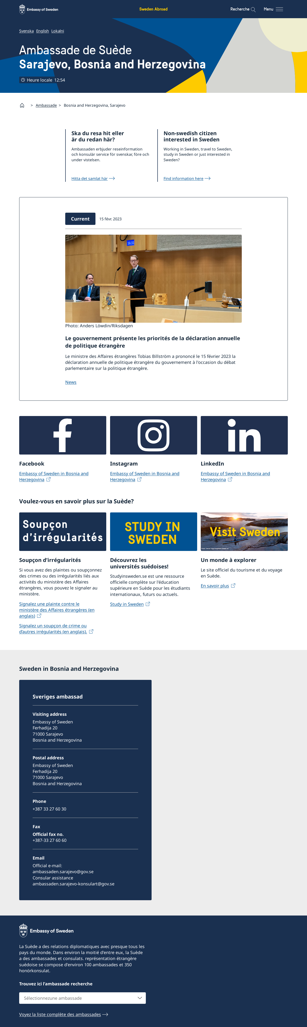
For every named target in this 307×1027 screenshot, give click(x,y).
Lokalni (57, 30)
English (42, 30)
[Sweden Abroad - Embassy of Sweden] (43, 9)
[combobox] (82, 998)
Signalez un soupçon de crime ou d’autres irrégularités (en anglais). (53, 628)
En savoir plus (215, 585)
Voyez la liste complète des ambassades (60, 1014)
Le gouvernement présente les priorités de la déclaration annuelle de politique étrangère (152, 341)
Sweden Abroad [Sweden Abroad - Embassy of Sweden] (153, 9)
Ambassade (46, 105)
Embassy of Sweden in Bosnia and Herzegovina (54, 476)
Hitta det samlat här (89, 178)
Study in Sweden (127, 604)
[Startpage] (24, 105)
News (71, 382)
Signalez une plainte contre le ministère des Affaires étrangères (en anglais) (56, 609)
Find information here (183, 178)
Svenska (26, 30)
